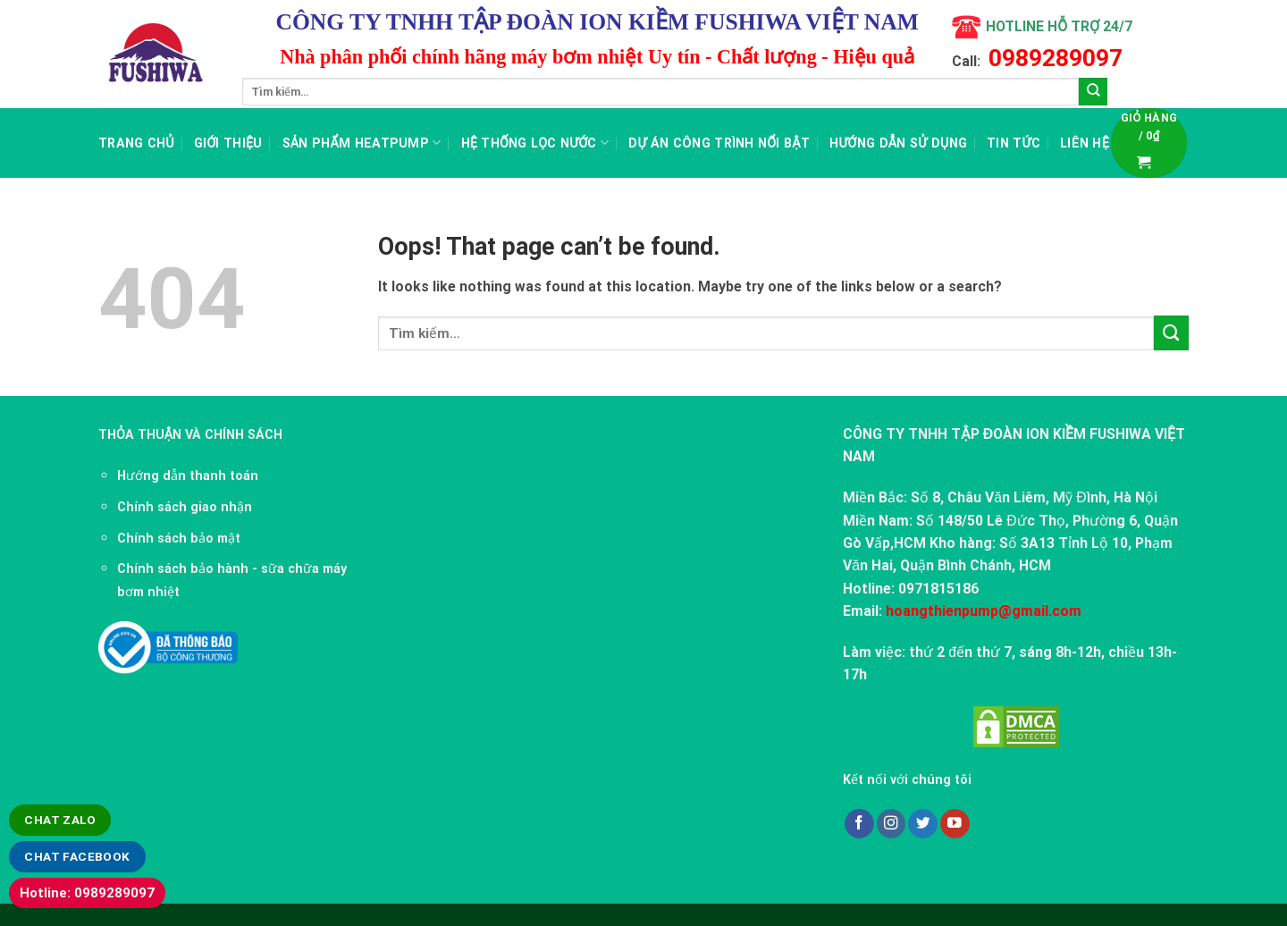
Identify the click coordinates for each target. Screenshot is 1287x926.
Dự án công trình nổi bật (719, 143)
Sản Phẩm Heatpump (362, 142)
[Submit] (1093, 92)
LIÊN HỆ (1084, 143)
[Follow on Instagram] (891, 823)
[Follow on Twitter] (923, 823)
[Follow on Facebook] (859, 823)
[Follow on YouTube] (955, 823)
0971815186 (938, 588)
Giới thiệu (228, 143)
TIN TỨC (1013, 143)
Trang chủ (136, 143)
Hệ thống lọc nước (535, 142)
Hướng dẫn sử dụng (898, 143)
